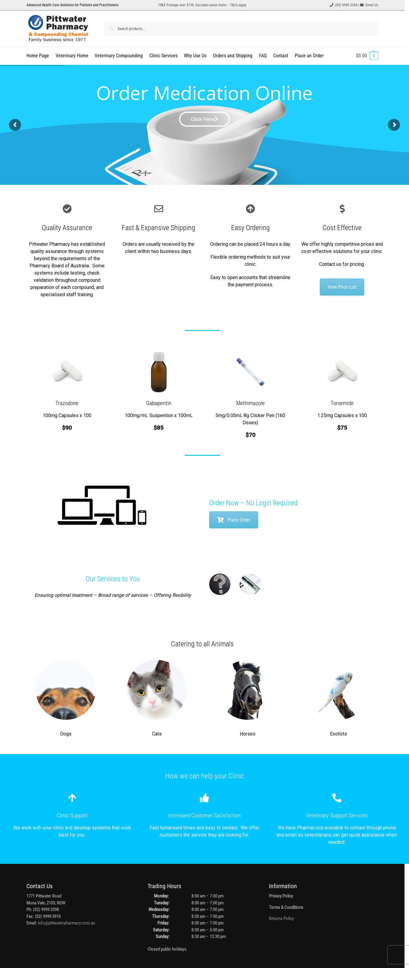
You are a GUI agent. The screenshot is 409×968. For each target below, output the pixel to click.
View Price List (342, 287)
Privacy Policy (281, 896)
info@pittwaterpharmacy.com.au (66, 923)
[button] (367, 56)
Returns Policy (281, 918)
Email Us (371, 5)
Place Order (233, 520)
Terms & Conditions (286, 907)
